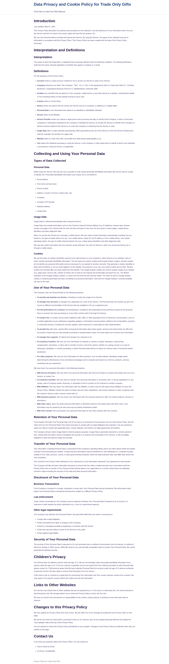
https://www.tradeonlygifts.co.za (89, 139)
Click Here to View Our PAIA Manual (49, 12)
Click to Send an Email (45, 647)
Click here (98, 279)
